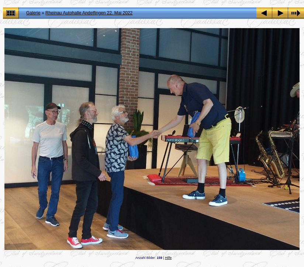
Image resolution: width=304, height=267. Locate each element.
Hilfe (168, 258)
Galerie (33, 13)
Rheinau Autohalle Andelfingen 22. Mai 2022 (88, 13)
